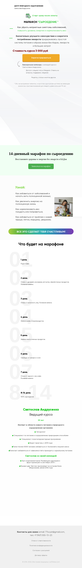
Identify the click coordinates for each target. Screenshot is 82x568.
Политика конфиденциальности (41, 545)
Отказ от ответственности (41, 541)
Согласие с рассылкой (41, 550)
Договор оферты (41, 555)
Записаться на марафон (40, 166)
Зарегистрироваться (41, 58)
